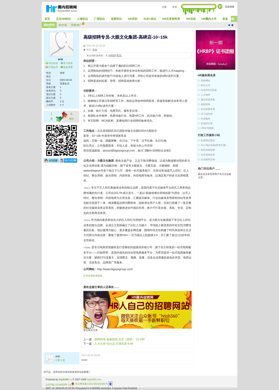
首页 (47, 18)
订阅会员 (53, 67)
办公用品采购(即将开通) (213, 145)
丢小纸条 (68, 63)
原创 (94, 49)
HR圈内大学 (209, 18)
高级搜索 (229, 6)
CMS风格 (232, 25)
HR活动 (190, 18)
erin (60, 59)
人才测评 (205, 94)
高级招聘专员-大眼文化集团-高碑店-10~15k (125, 37)
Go (220, 6)
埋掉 (71, 116)
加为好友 (53, 63)
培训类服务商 (208, 109)
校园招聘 (205, 104)
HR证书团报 (207, 128)
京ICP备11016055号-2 (57, 384)
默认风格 (229, 25)
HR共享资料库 (171, 18)
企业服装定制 (208, 159)
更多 (225, 18)
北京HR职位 (63, 18)
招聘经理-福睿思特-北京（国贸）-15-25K (119, 339)
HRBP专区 (115, 55)
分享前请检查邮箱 (92, 275)
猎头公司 (205, 85)
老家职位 (116, 18)
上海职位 (82, 18)
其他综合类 (207, 123)
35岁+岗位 (149, 18)
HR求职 (132, 18)
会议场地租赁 (208, 154)
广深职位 (99, 18)
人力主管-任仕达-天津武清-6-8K (114, 343)
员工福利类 (207, 114)
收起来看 (68, 67)
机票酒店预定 (208, 140)
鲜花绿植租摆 (208, 150)
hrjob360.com (94, 379)
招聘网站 (205, 80)
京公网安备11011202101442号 (89, 383)
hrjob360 (64, 379)
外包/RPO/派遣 (209, 90)
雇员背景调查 (208, 99)
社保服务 (205, 118)
